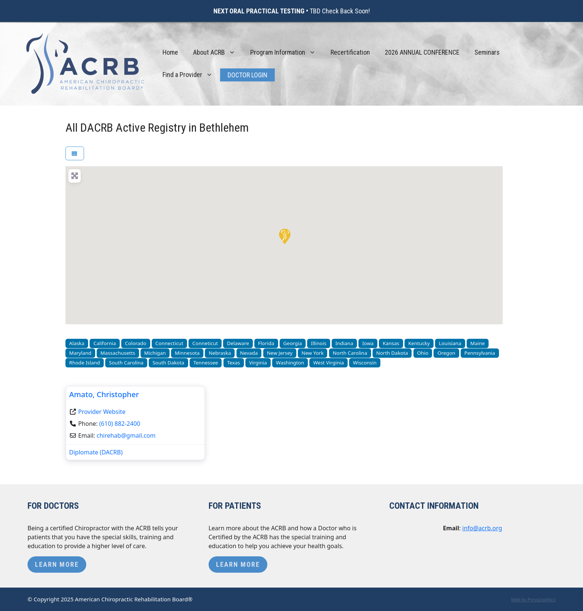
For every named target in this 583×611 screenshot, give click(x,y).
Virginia (258, 362)
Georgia (292, 343)
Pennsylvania (479, 353)
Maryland (80, 353)
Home (170, 52)
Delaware (238, 343)
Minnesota (187, 353)
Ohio (422, 353)
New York (312, 353)
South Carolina (126, 362)
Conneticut (205, 343)
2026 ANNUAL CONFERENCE (422, 52)
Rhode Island (84, 362)
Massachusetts (117, 353)
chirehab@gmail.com (126, 435)
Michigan (155, 353)
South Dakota (168, 362)
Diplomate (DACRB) (96, 452)
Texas (233, 362)
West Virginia (328, 362)
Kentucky (419, 343)
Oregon (446, 353)
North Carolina (350, 353)
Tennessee (205, 362)
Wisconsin (365, 362)
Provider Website (101, 412)
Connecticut (169, 343)
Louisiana (450, 343)
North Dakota (392, 353)
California (104, 343)
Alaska (76, 343)
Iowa (368, 343)
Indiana (344, 343)
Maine (477, 343)
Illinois (318, 343)
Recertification (350, 52)
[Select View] (74, 153)
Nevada (249, 353)
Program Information (286, 52)
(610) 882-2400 (119, 423)
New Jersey (280, 353)
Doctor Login (247, 75)
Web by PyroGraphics (533, 599)
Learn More (57, 564)
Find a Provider (191, 75)
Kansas (391, 343)
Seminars (487, 52)
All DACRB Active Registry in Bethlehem (157, 127)
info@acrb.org (482, 528)
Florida (266, 343)
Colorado (135, 343)
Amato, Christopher (104, 394)
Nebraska (220, 353)
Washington (290, 362)
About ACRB (218, 52)
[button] (284, 235)
